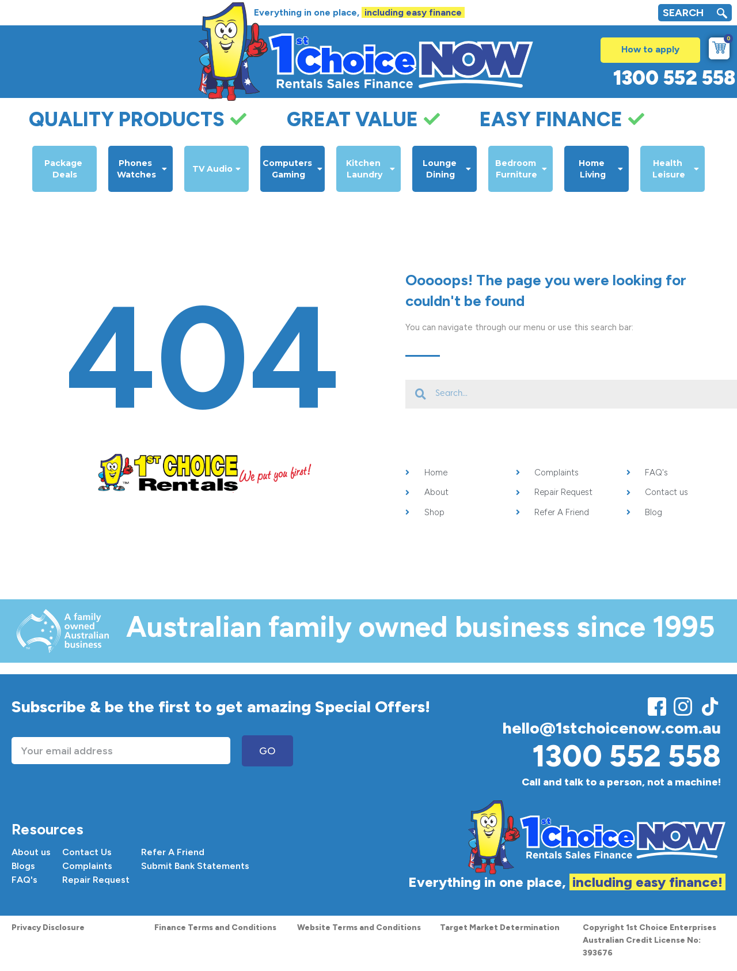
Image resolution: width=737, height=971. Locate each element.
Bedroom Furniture (521, 169)
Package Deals (64, 169)
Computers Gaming (292, 169)
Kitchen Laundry (370, 169)
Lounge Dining (447, 169)
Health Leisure (676, 169)
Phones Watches (142, 169)
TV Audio (216, 169)
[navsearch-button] (722, 14)
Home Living (601, 169)
